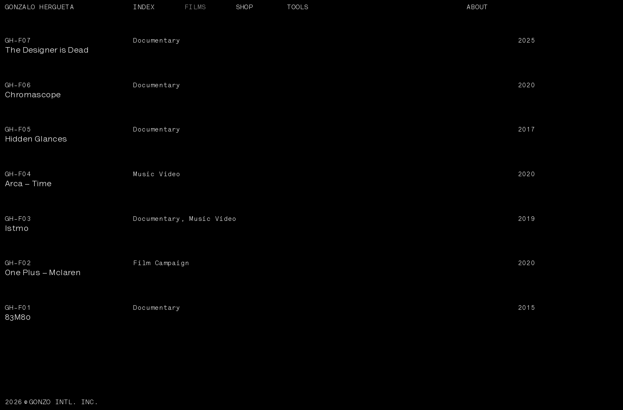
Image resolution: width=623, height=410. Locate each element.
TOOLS (298, 7)
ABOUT (477, 7)
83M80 (18, 318)
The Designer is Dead (47, 50)
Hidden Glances (36, 139)
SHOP (244, 7)
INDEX (144, 7)
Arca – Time (28, 184)
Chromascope (33, 95)
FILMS (195, 7)
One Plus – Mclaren (43, 273)
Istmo (16, 229)
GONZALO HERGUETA (39, 7)
